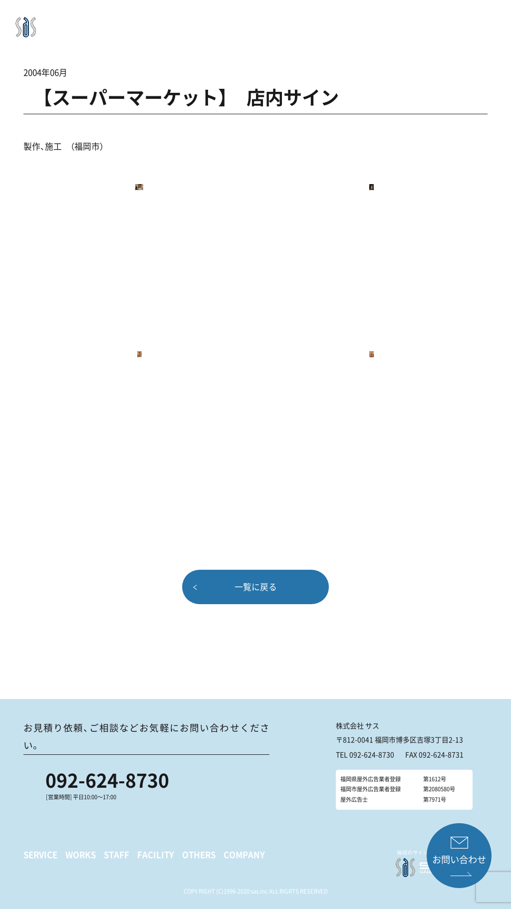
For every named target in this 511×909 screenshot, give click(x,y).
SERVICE (196, 22)
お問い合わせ (460, 859)
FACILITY (300, 22)
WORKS (232, 22)
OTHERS (339, 22)
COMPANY (381, 22)
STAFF (264, 22)
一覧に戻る (255, 587)
